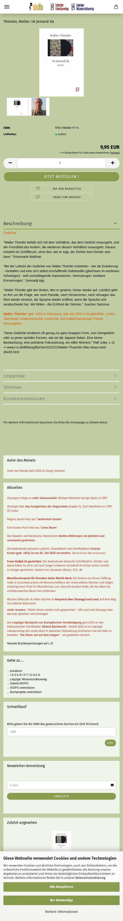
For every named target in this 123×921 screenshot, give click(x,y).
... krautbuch (14, 671)
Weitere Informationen (61, 912)
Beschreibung (17, 223)
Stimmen (12, 387)
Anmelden (61, 796)
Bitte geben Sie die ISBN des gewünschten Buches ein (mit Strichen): (53, 724)
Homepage (77, 422)
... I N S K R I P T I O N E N (23, 675)
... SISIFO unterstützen (21, 687)
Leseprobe (14, 376)
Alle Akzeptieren (61, 887)
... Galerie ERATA (17, 683)
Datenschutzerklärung (90, 877)
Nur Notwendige (61, 900)
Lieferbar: (10, 134)
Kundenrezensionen (24, 398)
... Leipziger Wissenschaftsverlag (27, 679)
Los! (110, 743)
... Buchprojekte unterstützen (24, 692)
